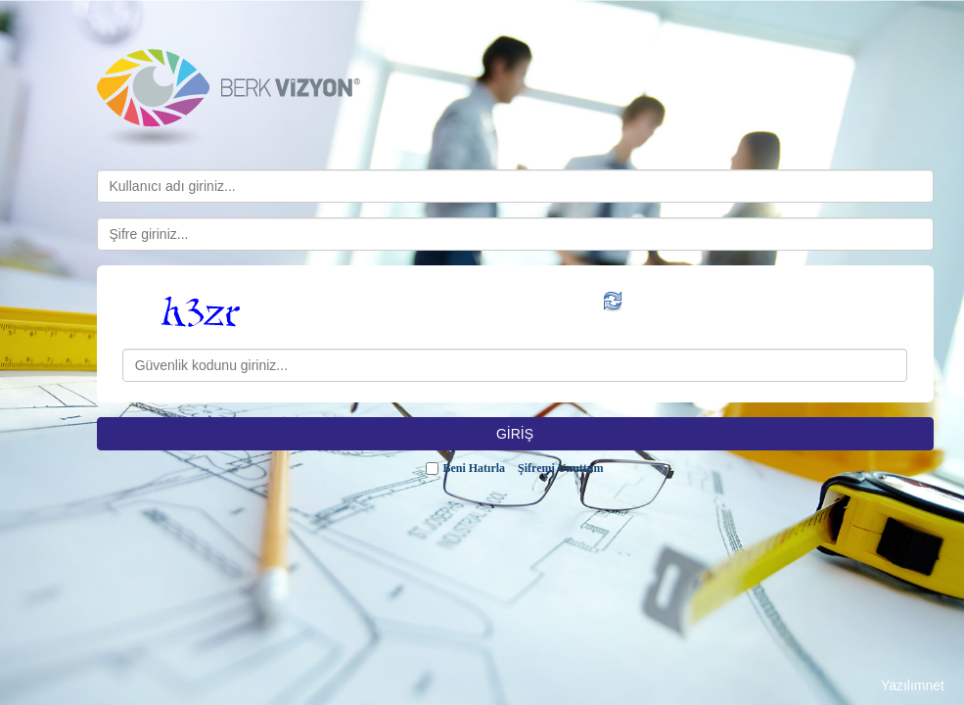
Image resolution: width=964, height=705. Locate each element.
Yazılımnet (912, 685)
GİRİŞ (514, 434)
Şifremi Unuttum (560, 468)
